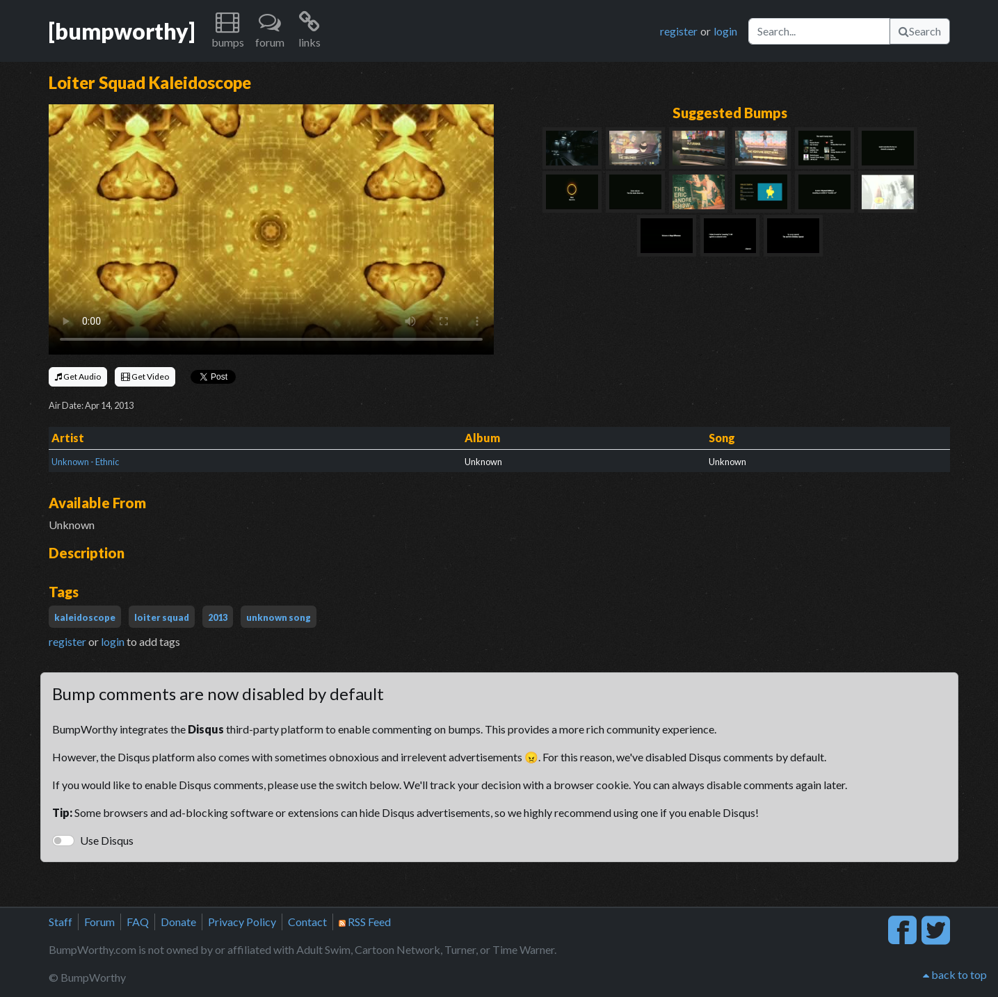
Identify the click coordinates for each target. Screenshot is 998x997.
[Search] (819, 31)
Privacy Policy (242, 921)
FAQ (138, 921)
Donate (178, 921)
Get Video (145, 376)
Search (920, 31)
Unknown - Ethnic (85, 461)
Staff (60, 921)
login (725, 31)
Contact (307, 921)
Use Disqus (107, 840)
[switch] (63, 840)
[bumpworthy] (122, 30)
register (679, 31)
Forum (99, 921)
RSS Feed (365, 921)
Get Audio (78, 376)
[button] (228, 31)
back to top (955, 974)
